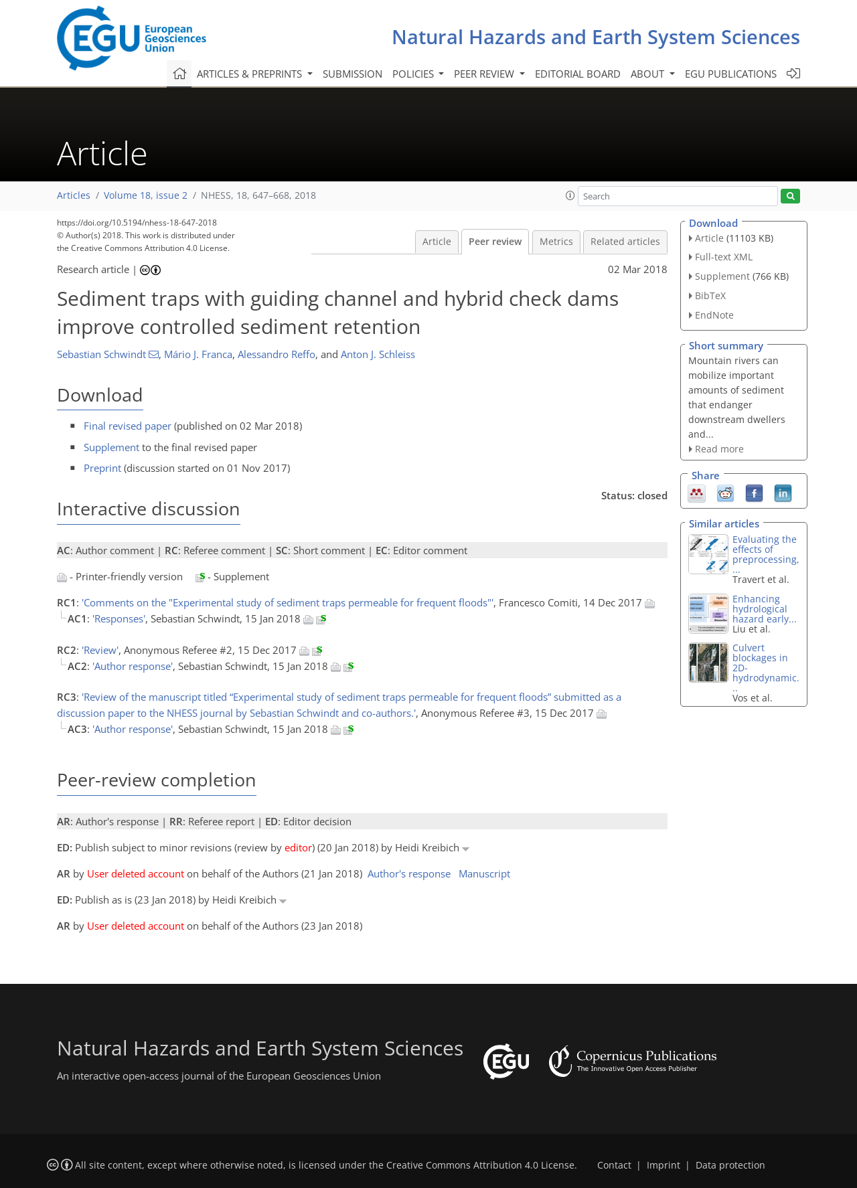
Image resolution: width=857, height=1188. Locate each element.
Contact (614, 1165)
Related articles (625, 242)
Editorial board (578, 73)
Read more (719, 448)
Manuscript (484, 873)
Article (436, 242)
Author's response (409, 873)
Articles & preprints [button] (251, 73)
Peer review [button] (485, 73)
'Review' (100, 650)
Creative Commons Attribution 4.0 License (480, 1165)
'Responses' (118, 618)
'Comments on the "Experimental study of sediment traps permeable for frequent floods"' (287, 602)
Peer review (495, 242)
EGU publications (731, 73)
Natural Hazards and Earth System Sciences (596, 36)
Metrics (556, 242)
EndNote (714, 315)
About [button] (649, 73)
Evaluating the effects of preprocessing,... (765, 554)
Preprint (102, 468)
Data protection (730, 1165)
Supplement (111, 447)
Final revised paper (127, 425)
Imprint (663, 1165)
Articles (73, 195)
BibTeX (710, 295)
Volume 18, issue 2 (145, 195)
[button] (570, 195)
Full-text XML (724, 256)
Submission (352, 73)
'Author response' (132, 666)
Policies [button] (414, 73)
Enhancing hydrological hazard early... (764, 608)
